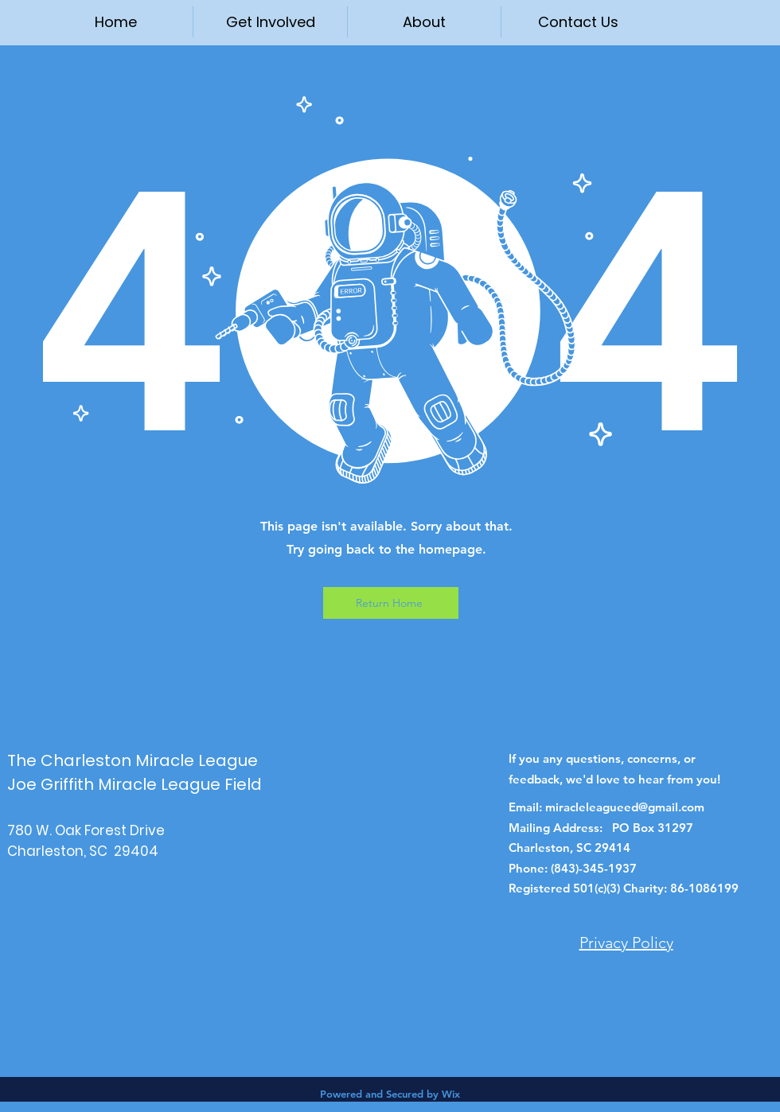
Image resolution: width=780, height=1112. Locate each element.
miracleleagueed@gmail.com (624, 807)
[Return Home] (390, 603)
